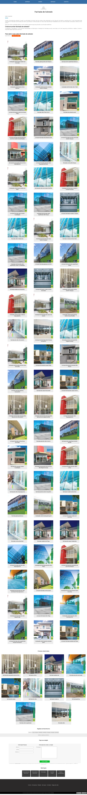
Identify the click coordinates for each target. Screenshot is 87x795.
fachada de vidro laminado (75, 675)
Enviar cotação (44, 761)
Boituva (36, 732)
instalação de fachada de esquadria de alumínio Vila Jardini (17, 416)
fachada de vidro (33, 699)
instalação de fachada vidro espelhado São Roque (43, 214)
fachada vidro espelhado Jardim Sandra (69, 442)
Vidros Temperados (61, 772)
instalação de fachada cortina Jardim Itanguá (70, 290)
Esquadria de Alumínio (26, 772)
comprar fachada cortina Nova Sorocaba (17, 442)
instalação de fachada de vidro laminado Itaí (69, 616)
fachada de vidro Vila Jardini (17, 340)
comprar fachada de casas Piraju (43, 365)
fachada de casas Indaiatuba (70, 541)
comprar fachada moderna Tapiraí (69, 213)
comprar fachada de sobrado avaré (43, 137)
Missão (40, 1)
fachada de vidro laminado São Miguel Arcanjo (69, 340)
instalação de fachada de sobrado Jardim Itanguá (43, 87)
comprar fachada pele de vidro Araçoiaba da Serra (43, 163)
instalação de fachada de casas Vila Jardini (43, 315)
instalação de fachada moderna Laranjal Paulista (69, 189)
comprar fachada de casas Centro (70, 390)
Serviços (53, 1)
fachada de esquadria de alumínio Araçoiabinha (17, 163)
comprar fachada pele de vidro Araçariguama (17, 566)
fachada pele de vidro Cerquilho (43, 491)
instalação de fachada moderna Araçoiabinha (17, 315)
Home (15, 1)
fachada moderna (54, 699)
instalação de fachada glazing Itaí (43, 515)
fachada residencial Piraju (43, 541)
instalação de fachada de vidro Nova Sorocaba (17, 366)
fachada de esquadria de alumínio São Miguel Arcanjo (43, 467)
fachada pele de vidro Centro (43, 441)
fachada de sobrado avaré (69, 112)
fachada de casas (11, 699)
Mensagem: (46, 752)
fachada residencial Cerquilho (17, 289)
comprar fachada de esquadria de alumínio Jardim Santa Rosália (17, 138)
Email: (24, 749)
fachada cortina (32, 675)
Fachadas (43, 772)
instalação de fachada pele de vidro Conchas (69, 591)
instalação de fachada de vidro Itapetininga (17, 616)
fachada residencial (54, 675)
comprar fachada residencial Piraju (69, 641)
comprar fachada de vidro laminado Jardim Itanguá (69, 138)
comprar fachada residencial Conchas (70, 516)
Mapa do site (55, 785)
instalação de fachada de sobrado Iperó (43, 642)
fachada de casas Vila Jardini (43, 390)
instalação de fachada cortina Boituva (17, 87)
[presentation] (18, 756)
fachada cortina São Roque (69, 162)
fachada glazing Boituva (17, 515)
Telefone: (24, 752)
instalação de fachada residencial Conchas (17, 62)
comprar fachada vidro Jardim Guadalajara (17, 214)
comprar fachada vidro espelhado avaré (70, 265)
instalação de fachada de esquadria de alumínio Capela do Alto (43, 416)
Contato (66, 1)
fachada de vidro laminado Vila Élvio (43, 188)
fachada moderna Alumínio (69, 491)
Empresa (27, 1)
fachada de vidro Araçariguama (17, 491)
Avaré (33, 732)
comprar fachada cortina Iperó (43, 590)
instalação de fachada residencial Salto (17, 189)
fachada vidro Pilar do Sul (43, 112)
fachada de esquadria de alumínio (11, 675)
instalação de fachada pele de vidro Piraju (43, 566)
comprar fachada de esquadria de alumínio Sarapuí (69, 566)
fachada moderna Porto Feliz (70, 238)
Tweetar (6, 18)
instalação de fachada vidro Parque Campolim (43, 340)
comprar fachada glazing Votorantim (17, 391)
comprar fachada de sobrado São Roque (70, 366)
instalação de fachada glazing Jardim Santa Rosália (70, 315)
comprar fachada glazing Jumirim (43, 264)
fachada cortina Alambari (17, 541)
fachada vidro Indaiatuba (17, 238)
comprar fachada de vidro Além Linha (69, 467)
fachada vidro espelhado (25, 723)
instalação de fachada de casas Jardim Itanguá (43, 239)
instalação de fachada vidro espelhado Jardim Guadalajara (17, 265)
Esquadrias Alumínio (35, 772)
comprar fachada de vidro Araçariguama (69, 416)
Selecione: (30, 732)
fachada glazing (76, 699)
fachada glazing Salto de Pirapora (43, 61)
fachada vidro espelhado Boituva (70, 61)
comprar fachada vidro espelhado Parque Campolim (17, 642)
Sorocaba (48, 732)
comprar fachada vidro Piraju (43, 615)
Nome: (24, 747)
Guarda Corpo (52, 772)
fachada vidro (61, 723)
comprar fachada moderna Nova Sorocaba (43, 290)
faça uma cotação (16, 35)
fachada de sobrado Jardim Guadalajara (17, 467)
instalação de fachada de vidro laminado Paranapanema (17, 591)
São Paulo (56, 732)
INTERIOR (40, 732)
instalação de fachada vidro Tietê (70, 87)
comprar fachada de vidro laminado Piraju (17, 113)
